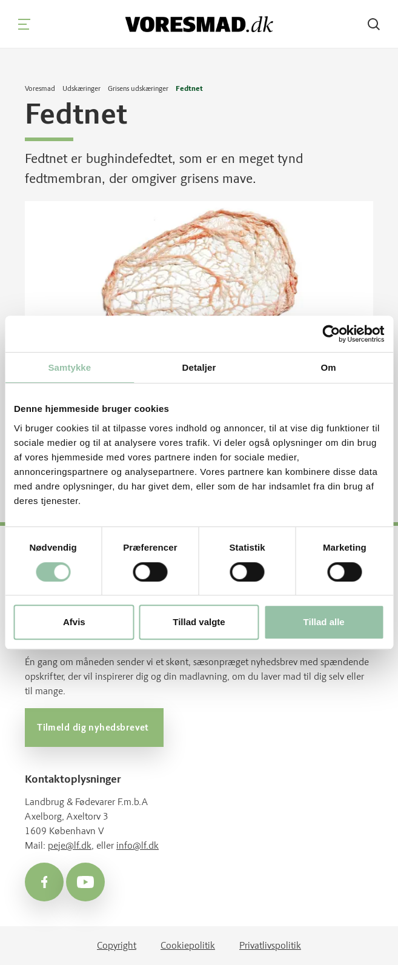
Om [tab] (328, 367)
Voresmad (40, 88)
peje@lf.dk (69, 845)
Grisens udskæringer (138, 88)
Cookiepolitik (188, 945)
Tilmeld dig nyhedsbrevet (94, 727)
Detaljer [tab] (199, 367)
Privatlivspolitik (270, 945)
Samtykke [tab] (69, 367)
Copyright (116, 945)
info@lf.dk (137, 845)
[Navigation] (24, 24)
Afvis (74, 622)
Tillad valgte (199, 622)
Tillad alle (324, 622)
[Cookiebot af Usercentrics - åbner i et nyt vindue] (331, 334)
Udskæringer (81, 88)
